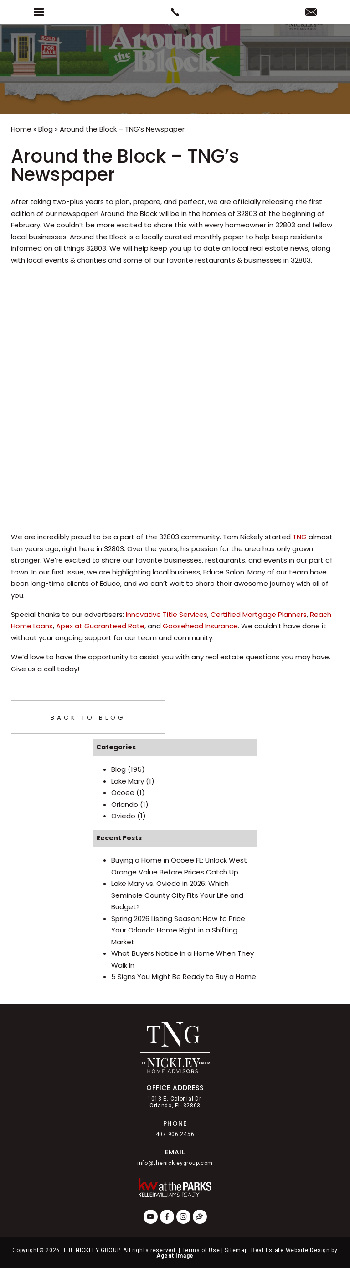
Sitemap (236, 1250)
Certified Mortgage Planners (259, 614)
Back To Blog (88, 717)
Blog (118, 769)
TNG (300, 537)
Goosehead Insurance (200, 626)
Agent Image (175, 1256)
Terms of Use (201, 1250)
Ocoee (122, 792)
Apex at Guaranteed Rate (100, 626)
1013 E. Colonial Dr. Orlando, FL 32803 (175, 1101)
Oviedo (123, 816)
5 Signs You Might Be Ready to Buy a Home (183, 976)
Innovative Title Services (166, 614)
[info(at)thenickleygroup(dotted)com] (311, 12)
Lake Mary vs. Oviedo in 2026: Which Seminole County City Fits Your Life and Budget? (177, 895)
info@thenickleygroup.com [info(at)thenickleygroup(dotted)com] (175, 1163)
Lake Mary (127, 781)
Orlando (124, 804)
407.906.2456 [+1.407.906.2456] (175, 1134)
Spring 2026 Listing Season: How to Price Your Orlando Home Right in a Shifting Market (178, 930)
